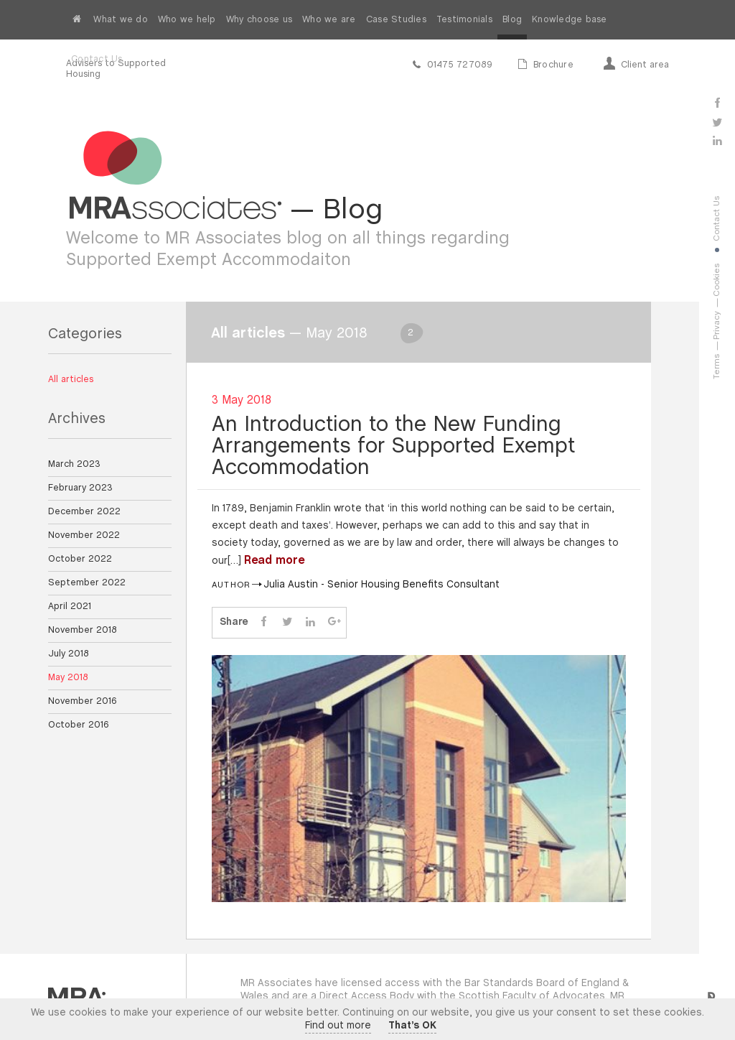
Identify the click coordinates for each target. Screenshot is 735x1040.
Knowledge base (569, 19)
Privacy (717, 325)
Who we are (329, 19)
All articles (70, 379)
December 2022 (84, 511)
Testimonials (464, 19)
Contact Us (97, 59)
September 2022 (87, 583)
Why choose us (259, 19)
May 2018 (68, 677)
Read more (274, 560)
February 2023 (80, 488)
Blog (512, 19)
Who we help (187, 19)
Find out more (338, 1026)
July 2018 (68, 654)
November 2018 (82, 630)
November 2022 (84, 535)
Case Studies (396, 19)
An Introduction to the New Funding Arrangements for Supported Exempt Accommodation (393, 446)
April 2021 (69, 606)
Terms (717, 366)
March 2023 (74, 464)
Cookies (717, 280)
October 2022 (80, 559)
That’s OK (412, 1026)
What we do (120, 19)
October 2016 (78, 725)
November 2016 (82, 701)
